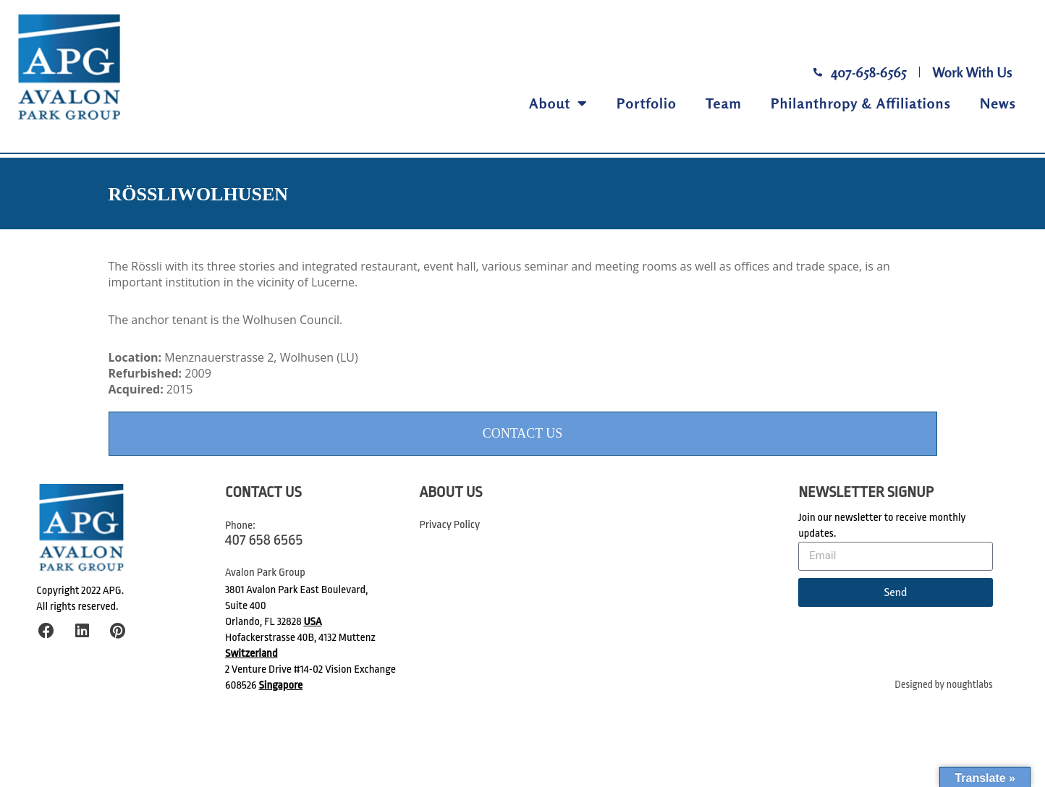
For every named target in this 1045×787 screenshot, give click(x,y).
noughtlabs (970, 684)
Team (724, 103)
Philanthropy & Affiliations (861, 103)
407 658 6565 (263, 540)
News (998, 103)
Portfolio (647, 103)
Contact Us (523, 433)
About (558, 103)
